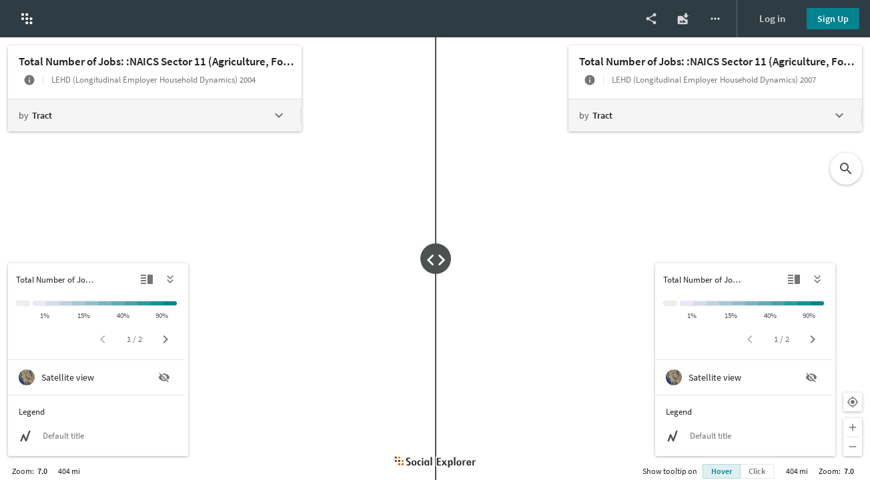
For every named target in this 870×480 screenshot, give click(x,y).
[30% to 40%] (118, 303)
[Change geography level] (154, 115)
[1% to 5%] (52, 303)
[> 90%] (170, 303)
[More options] (715, 18)
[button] (26, 18)
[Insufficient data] (23, 303)
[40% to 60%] (131, 303)
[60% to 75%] (144, 303)
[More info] (29, 80)
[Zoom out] (852, 446)
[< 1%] (40, 303)
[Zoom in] (852, 427)
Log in (772, 18)
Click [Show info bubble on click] (757, 471)
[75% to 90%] (157, 303)
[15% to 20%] (92, 303)
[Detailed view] (147, 279)
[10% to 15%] (78, 303)
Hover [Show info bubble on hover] (721, 471)
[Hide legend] (171, 279)
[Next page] (165, 339)
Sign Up (833, 19)
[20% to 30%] (104, 303)
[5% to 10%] (66, 303)
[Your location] (852, 402)
